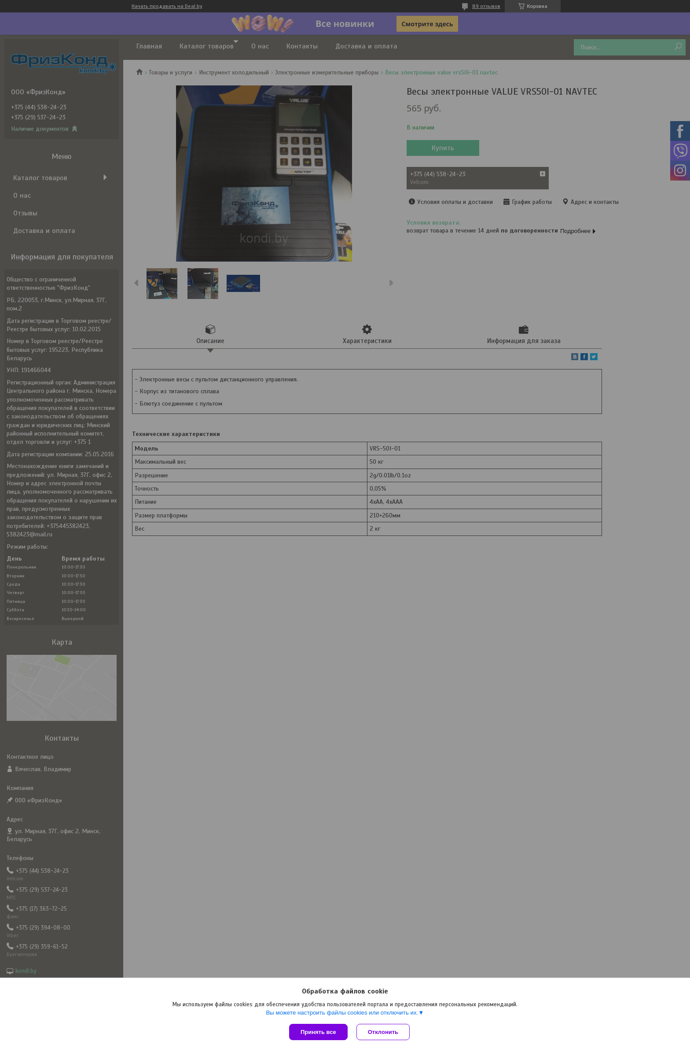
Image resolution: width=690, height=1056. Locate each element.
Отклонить (383, 1032)
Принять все (318, 1032)
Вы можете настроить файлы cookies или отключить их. (342, 1012)
